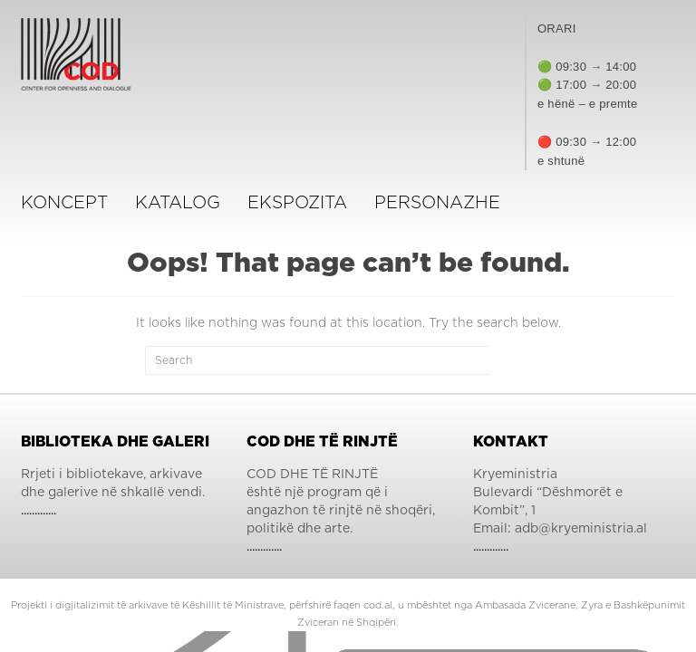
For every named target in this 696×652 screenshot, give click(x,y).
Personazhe (437, 203)
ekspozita (297, 203)
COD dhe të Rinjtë (322, 442)
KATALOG (177, 203)
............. (38, 510)
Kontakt (510, 442)
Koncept (64, 203)
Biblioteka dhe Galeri (115, 442)
